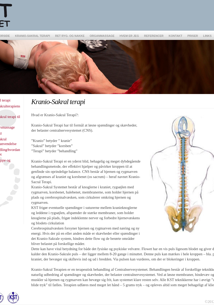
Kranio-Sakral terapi (32, 35)
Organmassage (102, 35)
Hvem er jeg (129, 35)
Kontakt (175, 35)
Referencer (154, 35)
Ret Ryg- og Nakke (70, 35)
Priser (193, 35)
